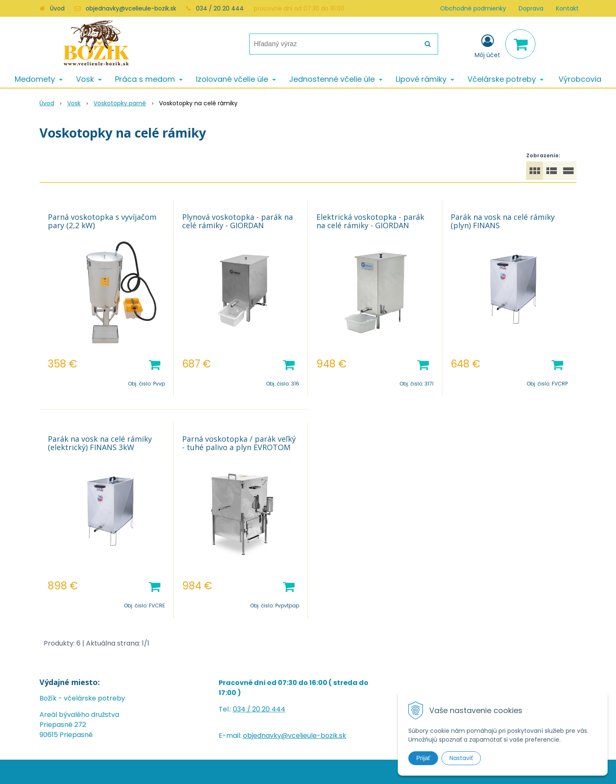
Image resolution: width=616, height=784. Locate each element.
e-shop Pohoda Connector (343, 771)
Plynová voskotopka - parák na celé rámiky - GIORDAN (237, 221)
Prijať (423, 758)
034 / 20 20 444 (220, 8)
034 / (242, 709)
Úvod (57, 8)
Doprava (531, 8)
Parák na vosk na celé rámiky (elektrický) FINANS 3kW (100, 443)
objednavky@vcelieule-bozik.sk (131, 8)
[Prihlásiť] (487, 46)
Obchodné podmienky (473, 8)
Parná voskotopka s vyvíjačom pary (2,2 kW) (102, 221)
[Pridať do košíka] (154, 364)
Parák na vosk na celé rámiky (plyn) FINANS (503, 221)
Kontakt (567, 8)
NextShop (291, 771)
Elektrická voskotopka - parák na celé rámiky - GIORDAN (370, 221)
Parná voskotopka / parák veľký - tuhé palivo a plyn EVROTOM (239, 443)
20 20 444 (268, 709)
